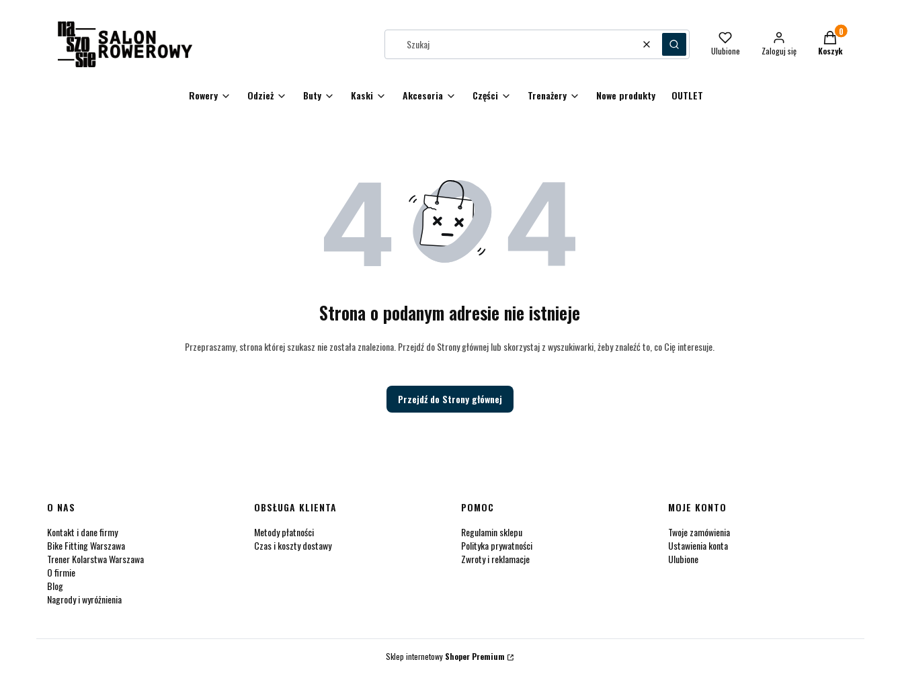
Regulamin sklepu (491, 532)
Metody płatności (284, 532)
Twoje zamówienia (699, 532)
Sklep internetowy (445, 656)
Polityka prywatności (496, 545)
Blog (55, 586)
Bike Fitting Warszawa (86, 545)
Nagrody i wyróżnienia (84, 599)
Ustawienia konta (698, 545)
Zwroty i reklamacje (495, 559)
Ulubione (683, 559)
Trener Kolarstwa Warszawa (95, 559)
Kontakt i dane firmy (82, 532)
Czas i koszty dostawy (292, 545)
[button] (674, 44)
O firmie (61, 572)
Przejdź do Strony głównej (450, 399)
